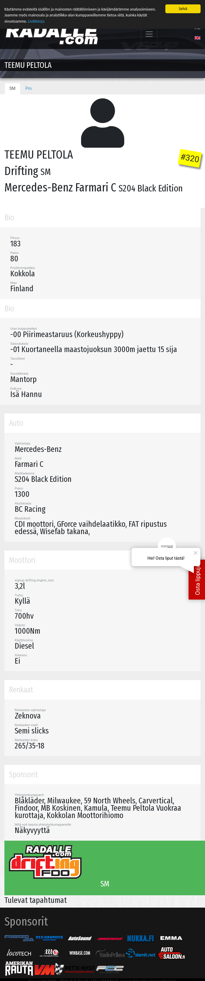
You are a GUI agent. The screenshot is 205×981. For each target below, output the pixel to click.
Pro (29, 88)
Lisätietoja (36, 21)
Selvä (183, 8)
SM (12, 88)
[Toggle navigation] (149, 34)
